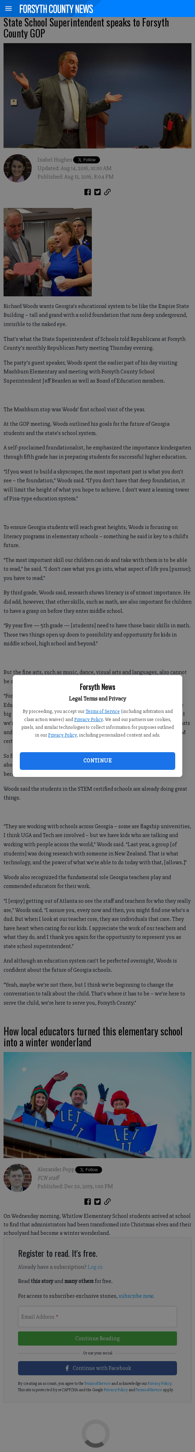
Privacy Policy (88, 719)
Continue (97, 760)
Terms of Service (102, 711)
